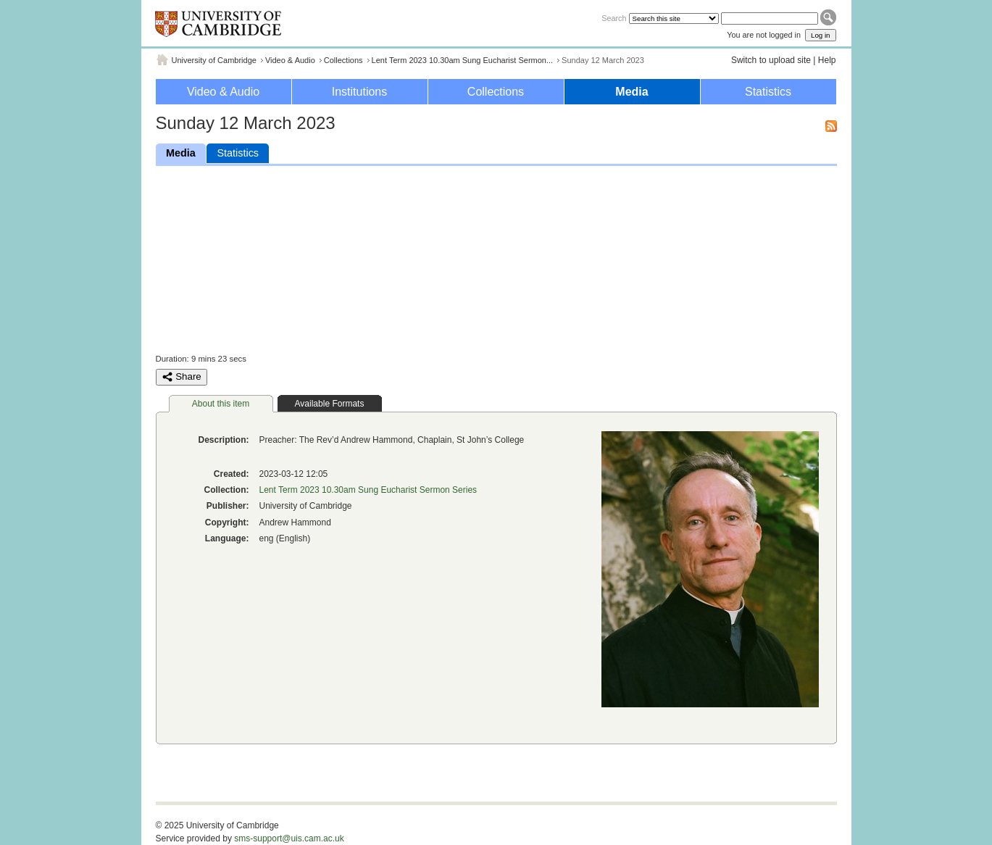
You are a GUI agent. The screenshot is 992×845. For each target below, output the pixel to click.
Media (631, 92)
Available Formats (329, 404)
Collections (343, 60)
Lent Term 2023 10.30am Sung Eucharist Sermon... (463, 60)
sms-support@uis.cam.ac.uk (289, 838)
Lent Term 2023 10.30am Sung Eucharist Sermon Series (368, 490)
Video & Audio (290, 60)
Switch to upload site (771, 60)
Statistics (768, 92)
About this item (220, 404)
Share (181, 377)
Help (827, 60)
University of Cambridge (214, 60)
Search (613, 18)
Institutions (359, 92)
